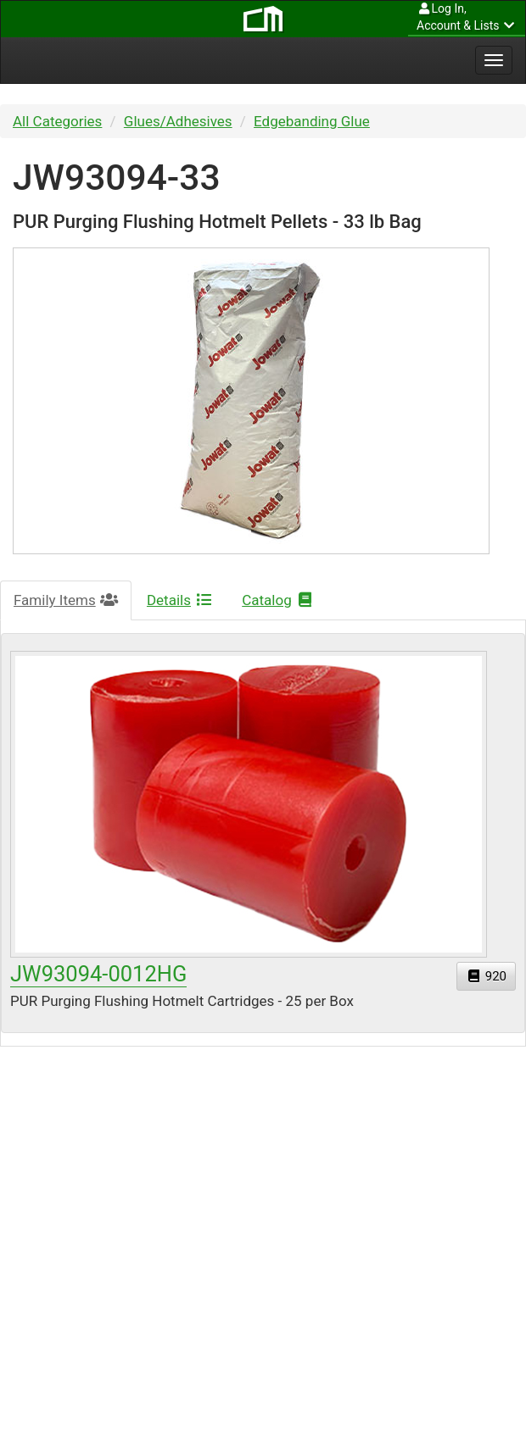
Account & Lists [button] (467, 16)
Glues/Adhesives (178, 121)
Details (180, 600)
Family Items (66, 600)
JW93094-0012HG (98, 973)
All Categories (57, 121)
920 (486, 976)
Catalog (278, 600)
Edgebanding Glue (312, 121)
